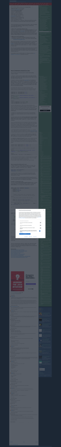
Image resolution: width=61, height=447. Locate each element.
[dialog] (30, 223)
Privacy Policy (35, 236)
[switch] (40, 222)
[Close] (44, 210)
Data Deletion (26, 236)
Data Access (30, 236)
